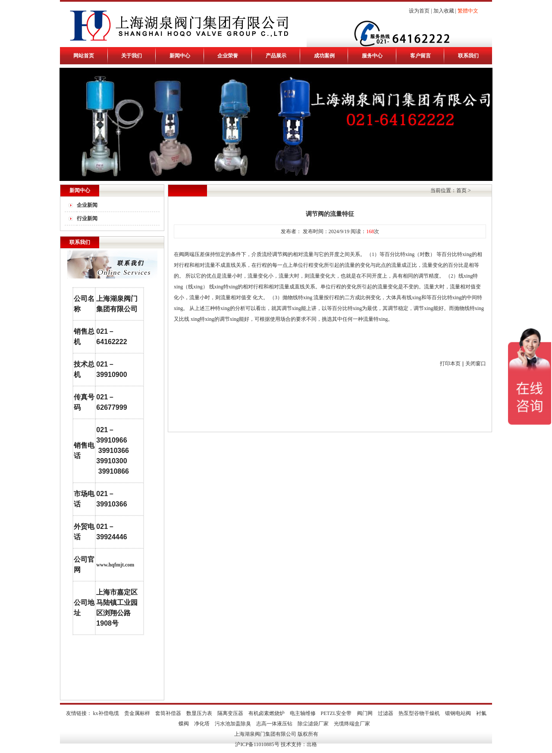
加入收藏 (443, 11)
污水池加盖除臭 (233, 724)
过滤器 (385, 713)
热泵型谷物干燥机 (419, 713)
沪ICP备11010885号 (257, 744)
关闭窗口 (475, 364)
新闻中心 (179, 56)
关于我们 (131, 56)
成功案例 (324, 56)
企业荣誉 (227, 56)
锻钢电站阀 (458, 713)
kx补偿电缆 (106, 713)
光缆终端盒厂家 (352, 724)
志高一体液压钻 (274, 724)
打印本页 (450, 364)
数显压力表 (199, 713)
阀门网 (365, 713)
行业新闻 (87, 218)
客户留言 (420, 56)
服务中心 (372, 56)
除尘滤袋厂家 (313, 724)
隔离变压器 (230, 713)
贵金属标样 (137, 713)
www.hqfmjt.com (115, 565)
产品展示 (276, 56)
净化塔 (202, 724)
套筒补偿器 (168, 713)
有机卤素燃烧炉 (266, 713)
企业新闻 (87, 205)
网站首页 (83, 56)
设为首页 (419, 11)
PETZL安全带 (336, 713)
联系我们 (468, 56)
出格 (312, 744)
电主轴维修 (303, 713)
